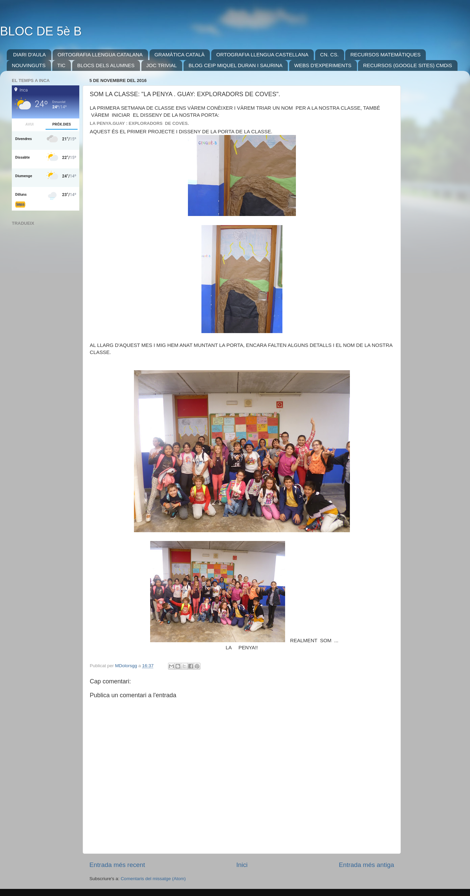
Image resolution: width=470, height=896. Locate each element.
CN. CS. (329, 54)
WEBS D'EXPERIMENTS (323, 65)
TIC (61, 65)
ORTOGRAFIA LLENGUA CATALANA (100, 54)
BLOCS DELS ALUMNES (106, 65)
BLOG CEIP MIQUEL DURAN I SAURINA (235, 65)
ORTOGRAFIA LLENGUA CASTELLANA (262, 54)
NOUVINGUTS (29, 65)
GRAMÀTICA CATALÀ (180, 54)
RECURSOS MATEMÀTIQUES (385, 54)
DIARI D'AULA (29, 54)
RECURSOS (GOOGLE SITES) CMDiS (407, 65)
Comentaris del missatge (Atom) (153, 878)
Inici (242, 864)
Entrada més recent (117, 864)
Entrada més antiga (366, 864)
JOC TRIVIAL (161, 65)
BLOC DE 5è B (41, 31)
